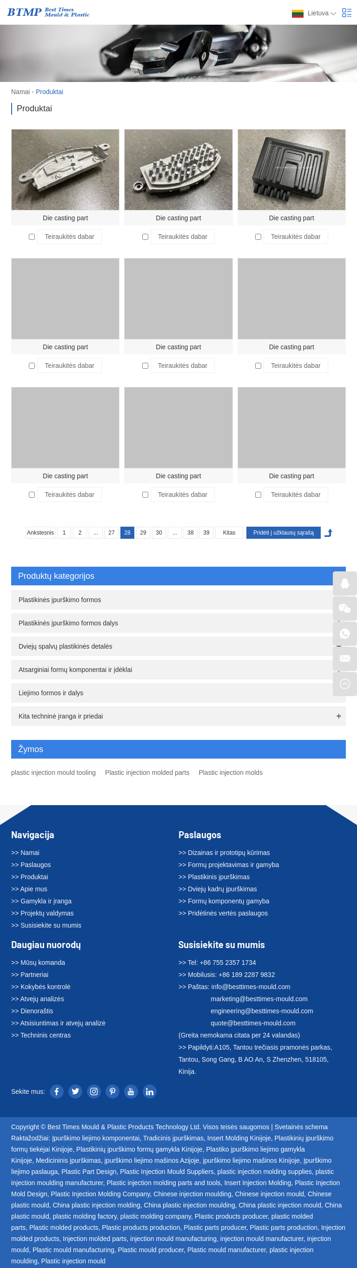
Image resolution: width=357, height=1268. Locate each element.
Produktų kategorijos (180, 576)
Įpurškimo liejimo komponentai (95, 1138)
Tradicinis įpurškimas (173, 1138)
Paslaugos (199, 834)
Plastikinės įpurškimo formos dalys (68, 623)
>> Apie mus (29, 889)
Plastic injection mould (73, 1261)
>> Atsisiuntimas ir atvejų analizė (58, 1023)
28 (127, 532)
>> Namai (25, 852)
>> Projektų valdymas (42, 913)
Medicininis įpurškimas (68, 1160)
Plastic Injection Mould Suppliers (167, 1171)
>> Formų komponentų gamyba (223, 901)
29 (143, 532)
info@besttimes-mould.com (251, 986)
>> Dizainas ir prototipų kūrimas (224, 852)
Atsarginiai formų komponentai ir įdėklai (75, 669)
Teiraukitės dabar (69, 236)
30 (159, 532)
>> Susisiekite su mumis (46, 925)
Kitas (229, 532)
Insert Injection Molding (257, 1183)
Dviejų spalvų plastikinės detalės (65, 646)
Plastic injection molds (230, 772)
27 (111, 532)
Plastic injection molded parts (147, 772)
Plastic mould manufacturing (73, 1250)
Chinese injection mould (269, 1194)
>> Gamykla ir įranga (41, 901)
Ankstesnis (40, 532)
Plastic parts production (284, 1227)
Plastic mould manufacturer (226, 1250)
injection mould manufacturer (262, 1238)
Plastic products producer (231, 1216)
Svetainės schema (301, 1127)
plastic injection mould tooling (53, 772)
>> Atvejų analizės (37, 999)
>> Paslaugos (31, 864)
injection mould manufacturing (173, 1238)
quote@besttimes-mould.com (253, 1023)
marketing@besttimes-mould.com (259, 999)
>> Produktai (29, 877)
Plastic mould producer (151, 1250)
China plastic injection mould (279, 1205)
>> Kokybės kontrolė (41, 986)
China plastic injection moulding (189, 1205)
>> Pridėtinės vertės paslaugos (223, 913)
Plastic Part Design (88, 1171)
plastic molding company (155, 1216)
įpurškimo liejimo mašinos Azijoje (152, 1160)
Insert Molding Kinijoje (239, 1138)
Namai (20, 91)
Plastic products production (141, 1227)
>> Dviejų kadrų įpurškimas (217, 889)
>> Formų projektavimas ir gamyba (228, 864)
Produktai (49, 91)
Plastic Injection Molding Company (100, 1194)
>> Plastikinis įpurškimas (214, 877)
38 (190, 532)
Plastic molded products (64, 1227)
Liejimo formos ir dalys (51, 693)
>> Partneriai (29, 974)
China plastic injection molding (96, 1205)
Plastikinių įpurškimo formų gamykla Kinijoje (139, 1149)
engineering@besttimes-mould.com (262, 1011)
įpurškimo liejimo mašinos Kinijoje (251, 1160)
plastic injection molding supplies (265, 1171)
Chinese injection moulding (192, 1194)
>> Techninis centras (41, 1035)
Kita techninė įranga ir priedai (61, 716)
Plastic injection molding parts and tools (163, 1183)
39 (206, 532)
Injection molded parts (94, 1238)
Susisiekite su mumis (221, 944)
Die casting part (65, 218)
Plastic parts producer (215, 1227)
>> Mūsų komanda (38, 962)
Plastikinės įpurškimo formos (60, 599)
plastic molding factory (84, 1216)
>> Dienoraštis (32, 1011)
